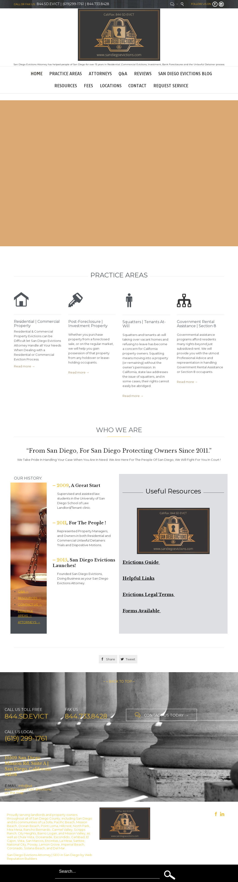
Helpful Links (138, 578)
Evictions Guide (141, 562)
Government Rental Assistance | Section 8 (196, 337)
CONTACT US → (30, 604)
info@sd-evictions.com (19, 787)
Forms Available (141, 610)
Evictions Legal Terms (148, 594)
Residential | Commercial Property (37, 335)
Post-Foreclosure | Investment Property (88, 335)
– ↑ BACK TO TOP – (119, 681)
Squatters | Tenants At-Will (144, 338)
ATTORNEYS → (29, 622)
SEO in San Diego (66, 855)
